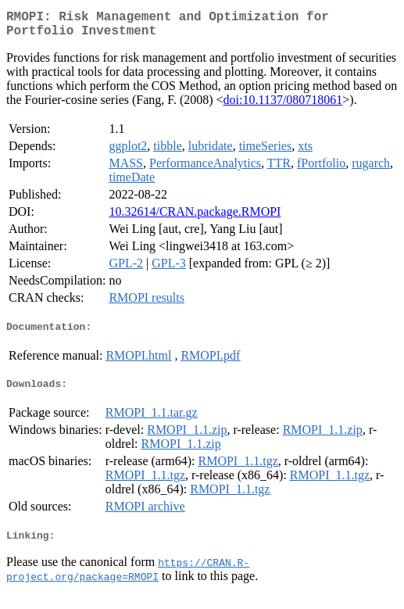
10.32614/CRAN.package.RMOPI (195, 217)
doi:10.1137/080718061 (283, 106)
